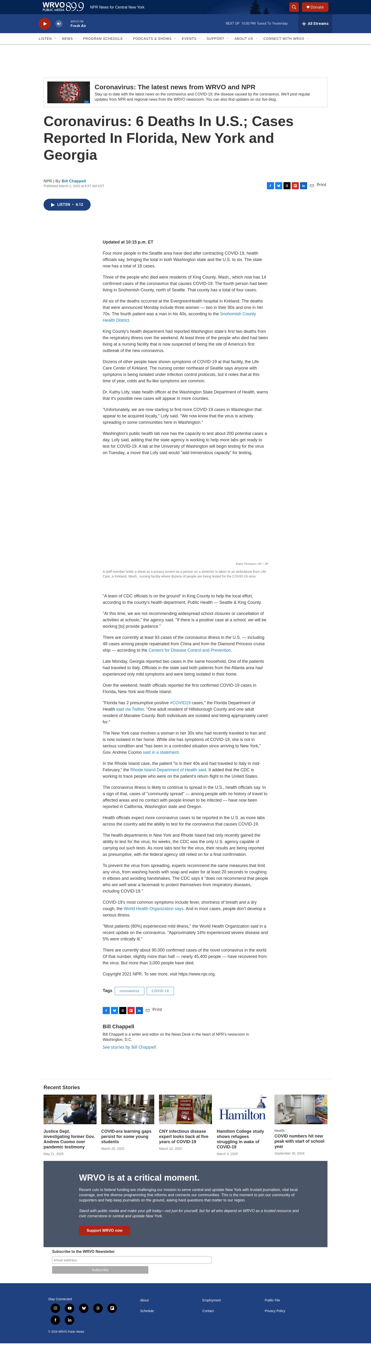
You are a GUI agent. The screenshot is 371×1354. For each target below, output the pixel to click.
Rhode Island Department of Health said (168, 780)
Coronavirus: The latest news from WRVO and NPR (175, 97)
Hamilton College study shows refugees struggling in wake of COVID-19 (240, 1150)
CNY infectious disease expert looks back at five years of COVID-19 (183, 1147)
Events (189, 49)
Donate (320, 12)
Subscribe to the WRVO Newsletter (83, 1262)
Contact (208, 1321)
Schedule (147, 1321)
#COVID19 (180, 713)
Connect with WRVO (283, 49)
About (144, 1311)
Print (321, 195)
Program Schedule (103, 49)
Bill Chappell (74, 192)
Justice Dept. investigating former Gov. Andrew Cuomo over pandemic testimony (69, 1150)
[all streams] (315, 34)
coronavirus (129, 1001)
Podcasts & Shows (152, 49)
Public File (272, 1311)
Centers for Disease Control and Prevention (190, 661)
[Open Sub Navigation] (55, 49)
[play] (45, 34)
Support (215, 49)
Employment (211, 1311)
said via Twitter (130, 720)
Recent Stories (62, 1098)
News (67, 49)
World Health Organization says (154, 919)
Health (279, 1141)
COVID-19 (160, 1001)
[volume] (59, 34)
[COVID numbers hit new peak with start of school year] (300, 1120)
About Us (243, 49)
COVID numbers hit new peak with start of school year (299, 1152)
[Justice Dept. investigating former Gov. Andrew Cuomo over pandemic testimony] (70, 1120)
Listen (45, 49)
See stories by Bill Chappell (129, 1058)
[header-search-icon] (296, 12)
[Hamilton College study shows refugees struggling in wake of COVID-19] (243, 1120)
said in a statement (161, 763)
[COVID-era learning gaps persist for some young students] (127, 1120)
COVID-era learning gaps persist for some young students (126, 1147)
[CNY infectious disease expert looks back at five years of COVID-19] (185, 1120)
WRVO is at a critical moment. (139, 1188)
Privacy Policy (275, 1321)
